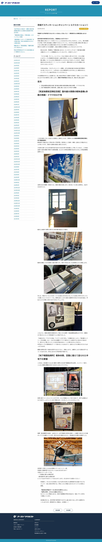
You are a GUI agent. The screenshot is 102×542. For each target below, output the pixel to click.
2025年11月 (17, 60)
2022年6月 (16, 143)
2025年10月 (17, 63)
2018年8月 (16, 211)
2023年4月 (16, 120)
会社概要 (36, 524)
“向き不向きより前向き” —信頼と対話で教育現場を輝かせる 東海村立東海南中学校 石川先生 (24, 30)
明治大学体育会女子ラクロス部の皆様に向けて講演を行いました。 (24, 50)
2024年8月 (16, 89)
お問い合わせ (37, 529)
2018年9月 (16, 208)
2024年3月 (16, 99)
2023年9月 (16, 109)
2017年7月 (16, 219)
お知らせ (36, 522)
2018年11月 (17, 203)
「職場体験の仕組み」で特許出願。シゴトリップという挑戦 (24, 36)
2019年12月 (17, 187)
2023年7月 (16, 115)
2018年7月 (16, 213)
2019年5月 (16, 195)
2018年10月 (17, 206)
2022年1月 (16, 156)
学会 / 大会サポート (18, 529)
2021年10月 (17, 164)
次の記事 (68, 510)
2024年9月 (16, 86)
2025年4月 (16, 76)
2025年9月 (16, 65)
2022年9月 (16, 135)
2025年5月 (16, 73)
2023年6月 (16, 117)
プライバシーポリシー (39, 531)
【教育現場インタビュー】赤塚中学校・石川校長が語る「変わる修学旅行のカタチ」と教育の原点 (24, 41)
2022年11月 (17, 130)
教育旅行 (15, 522)
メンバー (36, 527)
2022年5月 (16, 146)
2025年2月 (16, 78)
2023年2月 (16, 125)
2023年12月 (17, 107)
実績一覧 (15, 18)
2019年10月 (17, 190)
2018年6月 (16, 216)
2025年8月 (16, 68)
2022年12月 (17, 128)
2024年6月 (16, 94)
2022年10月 (17, 133)
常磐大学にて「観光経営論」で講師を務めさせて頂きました (24, 46)
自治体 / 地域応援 (17, 527)
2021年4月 (16, 174)
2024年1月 (16, 104)
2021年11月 (17, 161)
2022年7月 (16, 141)
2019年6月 (16, 193)
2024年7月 (16, 91)
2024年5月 (16, 96)
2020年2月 (16, 185)
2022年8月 (16, 138)
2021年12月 (17, 159)
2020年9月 (16, 182)
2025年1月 (16, 81)
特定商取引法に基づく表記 (40, 533)
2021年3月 (16, 177)
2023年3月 (16, 122)
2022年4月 (16, 148)
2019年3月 (16, 198)
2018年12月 (17, 200)
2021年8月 (16, 167)
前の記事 (58, 510)
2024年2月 (16, 102)
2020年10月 (17, 180)
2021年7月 (16, 169)
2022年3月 (16, 151)
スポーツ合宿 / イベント (19, 524)
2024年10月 (17, 83)
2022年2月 (16, 154)
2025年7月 (16, 70)
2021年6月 (16, 172)
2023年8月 (16, 112)
